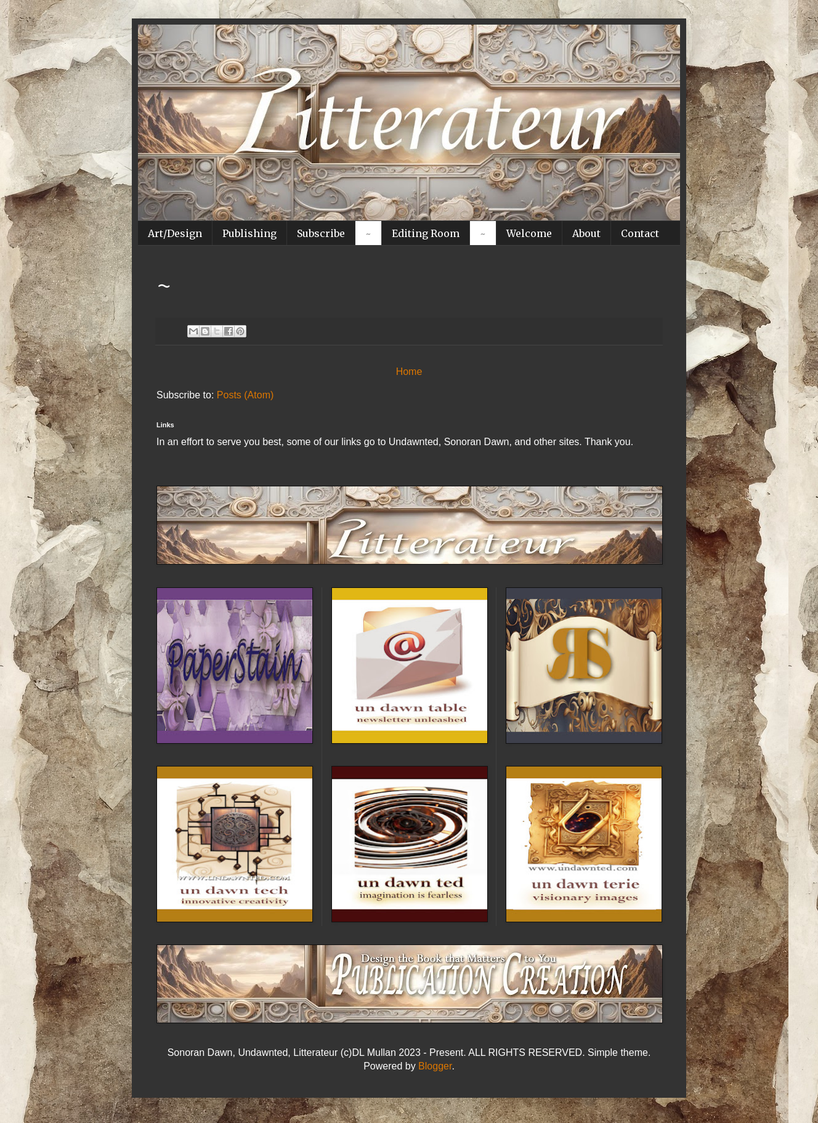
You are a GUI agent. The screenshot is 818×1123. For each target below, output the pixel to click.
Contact (640, 233)
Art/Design (175, 233)
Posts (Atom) (245, 395)
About (586, 233)
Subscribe (321, 233)
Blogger (435, 1066)
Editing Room (426, 233)
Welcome (529, 233)
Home (409, 371)
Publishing (249, 233)
